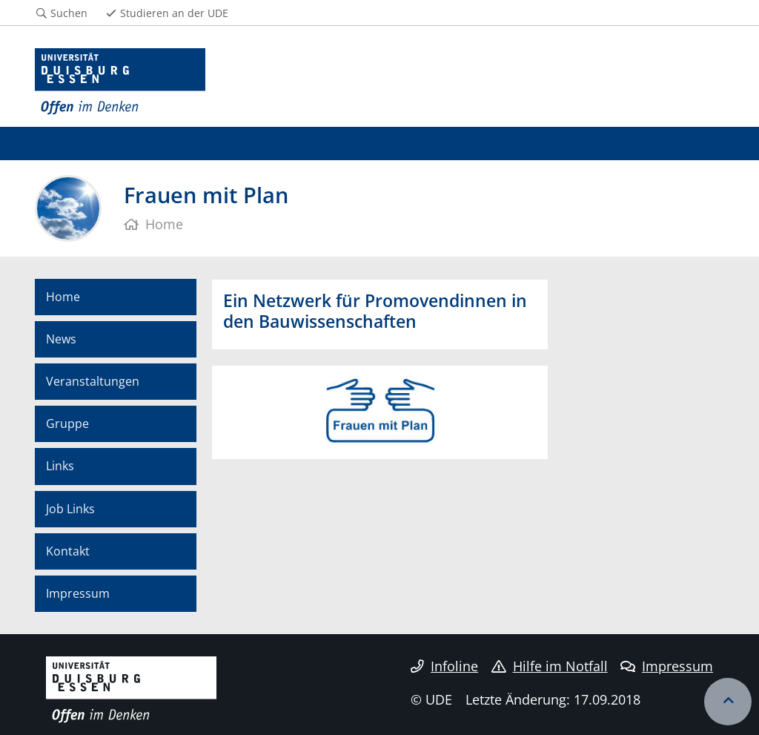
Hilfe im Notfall (549, 666)
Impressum (78, 593)
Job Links (70, 509)
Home (63, 297)
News (61, 339)
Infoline (444, 666)
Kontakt (68, 551)
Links (60, 466)
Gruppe (67, 423)
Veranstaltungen (92, 381)
